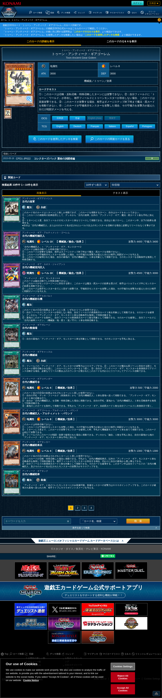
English (60, 126)
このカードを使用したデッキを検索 (102, 35)
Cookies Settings (123, 666)
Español (130, 126)
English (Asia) (95, 118)
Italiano (112, 126)
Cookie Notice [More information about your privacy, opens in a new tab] (31, 680)
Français (95, 126)
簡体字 (112, 118)
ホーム (4, 20)
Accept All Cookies (123, 689)
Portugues (147, 126)
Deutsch (77, 126)
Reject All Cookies (122, 677)
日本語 (60, 118)
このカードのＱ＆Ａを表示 (87, 31)
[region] (81, 678)
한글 (77, 118)
